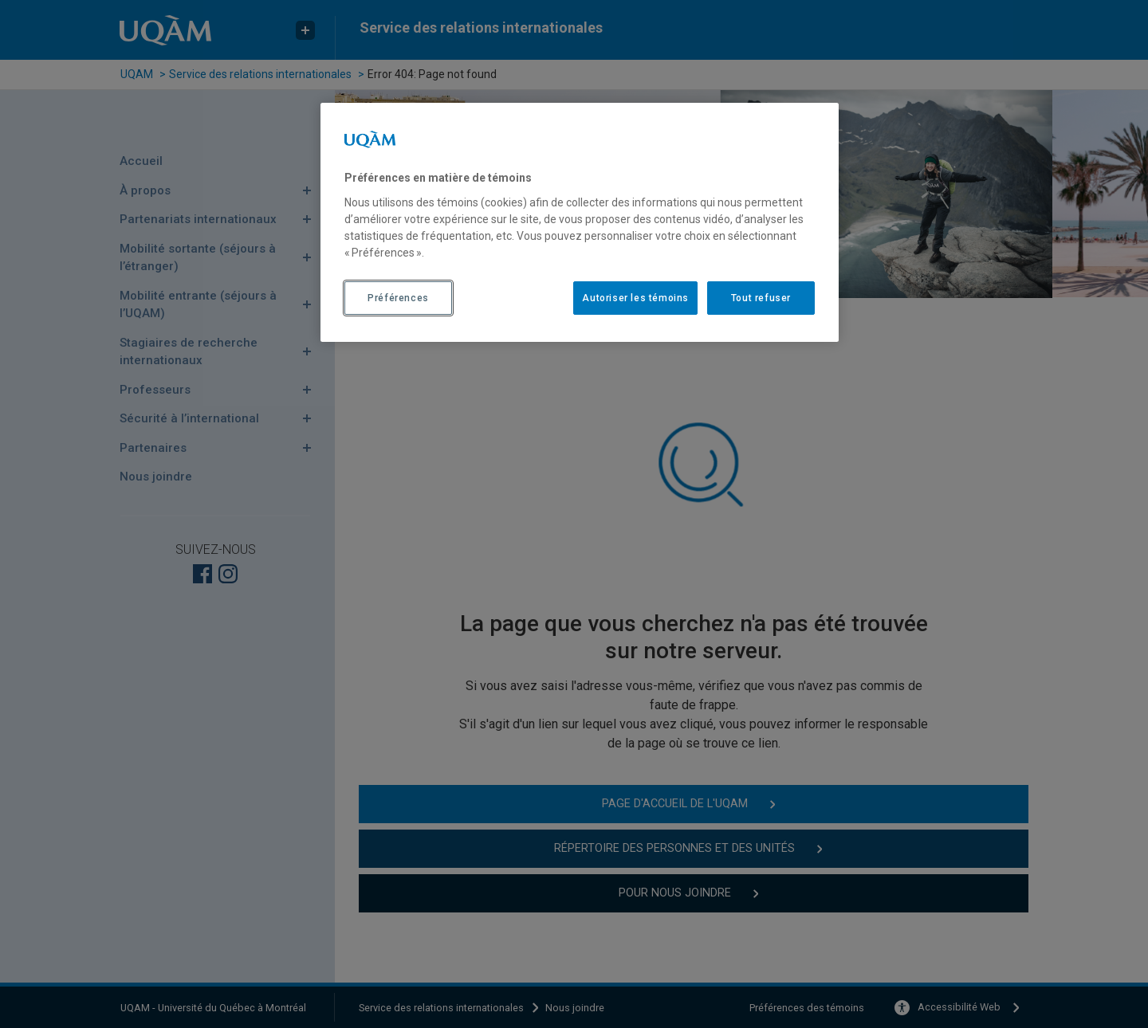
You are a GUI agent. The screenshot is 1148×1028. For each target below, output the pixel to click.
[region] (579, 222)
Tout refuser (761, 298)
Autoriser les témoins (635, 298)
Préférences (398, 298)
